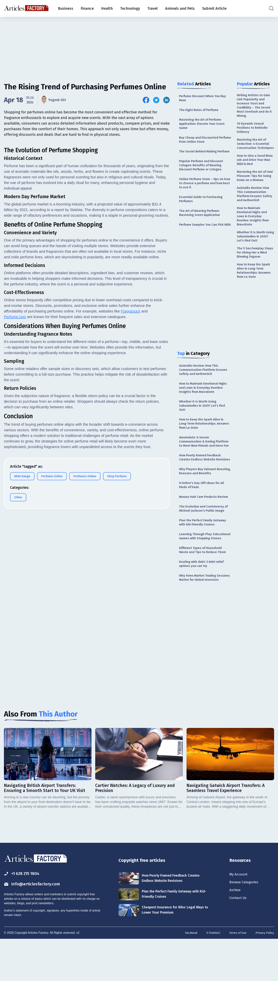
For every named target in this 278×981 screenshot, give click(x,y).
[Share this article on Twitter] (156, 100)
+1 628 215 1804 (23, 914)
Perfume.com (15, 410)
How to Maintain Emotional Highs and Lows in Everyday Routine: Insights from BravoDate (204, 402)
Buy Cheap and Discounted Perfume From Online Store (199, 141)
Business (65, 8)
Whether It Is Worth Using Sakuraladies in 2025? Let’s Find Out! (203, 421)
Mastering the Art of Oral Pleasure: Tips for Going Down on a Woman (254, 186)
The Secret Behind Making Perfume (199, 155)
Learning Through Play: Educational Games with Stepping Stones (204, 567)
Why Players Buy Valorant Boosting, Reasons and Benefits (203, 498)
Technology (130, 8)
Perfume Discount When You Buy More (203, 98)
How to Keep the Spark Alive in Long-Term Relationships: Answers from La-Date (202, 440)
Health (107, 8)
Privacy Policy (264, 974)
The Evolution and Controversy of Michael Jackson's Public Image (204, 537)
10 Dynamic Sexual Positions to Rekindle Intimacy (253, 129)
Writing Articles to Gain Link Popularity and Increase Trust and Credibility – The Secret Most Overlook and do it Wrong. (255, 106)
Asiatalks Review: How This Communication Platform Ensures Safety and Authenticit (204, 383)
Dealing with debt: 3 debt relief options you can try (202, 598)
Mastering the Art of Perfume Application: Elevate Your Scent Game (203, 124)
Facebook (189, 974)
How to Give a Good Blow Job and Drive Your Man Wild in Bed (255, 167)
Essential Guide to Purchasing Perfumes (202, 207)
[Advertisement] (139, 46)
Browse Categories (245, 923)
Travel (152, 8)
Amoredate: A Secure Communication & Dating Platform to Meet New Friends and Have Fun (202, 460)
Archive (235, 931)
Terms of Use (237, 974)
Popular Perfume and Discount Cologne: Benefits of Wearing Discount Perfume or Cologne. (202, 172)
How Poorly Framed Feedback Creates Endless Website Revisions (201, 481)
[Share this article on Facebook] (146, 100)
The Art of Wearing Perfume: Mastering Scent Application (200, 221)
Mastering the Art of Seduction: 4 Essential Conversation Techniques (254, 148)
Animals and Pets (180, 8)
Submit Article (214, 8)
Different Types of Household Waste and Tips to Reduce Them (203, 584)
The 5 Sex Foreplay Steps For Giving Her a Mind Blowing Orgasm (253, 269)
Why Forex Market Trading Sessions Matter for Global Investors (199, 615)
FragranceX (130, 404)
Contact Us (238, 939)
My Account (239, 915)
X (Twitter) (212, 974)
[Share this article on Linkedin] (166, 100)
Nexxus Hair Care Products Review (205, 525)
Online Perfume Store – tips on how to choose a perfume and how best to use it (202, 190)
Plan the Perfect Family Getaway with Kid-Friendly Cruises (203, 551)
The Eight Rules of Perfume (199, 110)
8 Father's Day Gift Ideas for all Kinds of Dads (203, 512)
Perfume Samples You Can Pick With (202, 236)
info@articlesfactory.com (33, 925)
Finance (87, 8)
